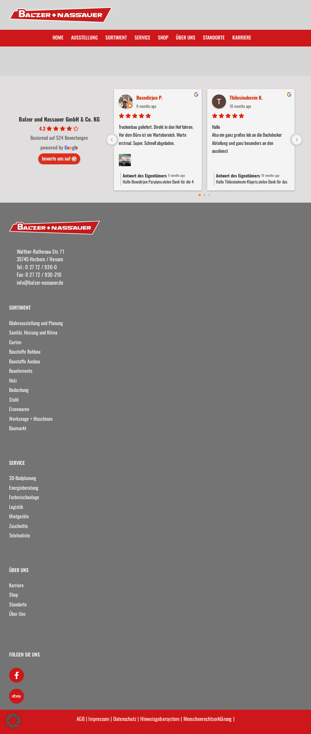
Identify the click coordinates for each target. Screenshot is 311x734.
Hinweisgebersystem (160, 718)
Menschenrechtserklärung (207, 718)
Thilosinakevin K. (246, 97)
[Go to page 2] (209, 195)
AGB (81, 718)
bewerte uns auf (59, 158)
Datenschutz (124, 718)
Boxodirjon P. (149, 97)
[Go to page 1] (204, 195)
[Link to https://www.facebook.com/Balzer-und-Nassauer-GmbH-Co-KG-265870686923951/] (16, 675)
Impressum (98, 718)
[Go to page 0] (199, 195)
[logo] (54, 223)
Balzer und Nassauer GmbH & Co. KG (59, 119)
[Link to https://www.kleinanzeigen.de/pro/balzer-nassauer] (16, 696)
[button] (13, 720)
